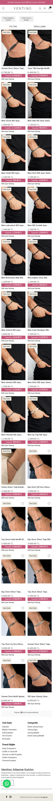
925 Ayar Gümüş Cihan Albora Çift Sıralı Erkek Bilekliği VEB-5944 (37, 697)
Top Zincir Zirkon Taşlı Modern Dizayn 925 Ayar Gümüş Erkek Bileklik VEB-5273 (39, 592)
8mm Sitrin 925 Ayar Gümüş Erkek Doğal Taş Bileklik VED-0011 (39, 382)
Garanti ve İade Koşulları (12, 754)
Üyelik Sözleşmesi (9, 757)
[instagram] (10, 797)
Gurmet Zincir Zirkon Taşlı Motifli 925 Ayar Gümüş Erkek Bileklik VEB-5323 (12, 68)
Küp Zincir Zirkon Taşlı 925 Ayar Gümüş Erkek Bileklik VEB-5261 (39, 539)
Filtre (13, 26)
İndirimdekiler (7, 733)
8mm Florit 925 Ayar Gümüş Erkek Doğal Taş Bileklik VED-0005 (39, 173)
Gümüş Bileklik (33, 733)
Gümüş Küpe (33, 730)
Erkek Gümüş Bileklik (26, 19)
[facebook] (7, 797)
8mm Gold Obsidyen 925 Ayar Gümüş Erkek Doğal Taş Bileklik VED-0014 (38, 330)
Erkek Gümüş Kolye (35, 727)
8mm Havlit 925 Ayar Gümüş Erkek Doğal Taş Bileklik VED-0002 (11, 173)
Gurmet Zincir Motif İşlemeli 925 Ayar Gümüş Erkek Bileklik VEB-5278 (13, 697)
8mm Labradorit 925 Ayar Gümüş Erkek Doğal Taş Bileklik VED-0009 (12, 225)
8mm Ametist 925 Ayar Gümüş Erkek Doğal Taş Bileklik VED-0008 (11, 382)
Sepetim (5, 727)
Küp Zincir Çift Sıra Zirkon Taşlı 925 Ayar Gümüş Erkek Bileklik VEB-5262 (40, 487)
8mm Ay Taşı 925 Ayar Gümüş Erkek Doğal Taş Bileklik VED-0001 (38, 435)
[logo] (22, 8)
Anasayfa (6, 739)
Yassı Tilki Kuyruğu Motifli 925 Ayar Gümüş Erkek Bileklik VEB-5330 (38, 68)
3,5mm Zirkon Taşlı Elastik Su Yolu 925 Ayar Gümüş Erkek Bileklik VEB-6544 (12, 487)
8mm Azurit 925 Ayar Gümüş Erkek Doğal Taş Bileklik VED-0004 (11, 121)
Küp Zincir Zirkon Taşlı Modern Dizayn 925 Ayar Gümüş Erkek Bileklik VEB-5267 (12, 592)
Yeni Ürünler (7, 736)
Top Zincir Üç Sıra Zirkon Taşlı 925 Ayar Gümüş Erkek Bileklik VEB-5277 (13, 644)
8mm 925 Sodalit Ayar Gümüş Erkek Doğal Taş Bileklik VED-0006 (38, 225)
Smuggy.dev (44, 797)
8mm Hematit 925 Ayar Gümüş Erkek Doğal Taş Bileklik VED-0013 (11, 435)
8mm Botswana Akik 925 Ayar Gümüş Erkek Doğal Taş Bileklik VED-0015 (12, 278)
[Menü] (4, 8)
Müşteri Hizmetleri (9, 730)
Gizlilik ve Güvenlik (9, 751)
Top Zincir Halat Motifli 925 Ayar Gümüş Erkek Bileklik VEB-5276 (13, 539)
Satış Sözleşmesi (9, 748)
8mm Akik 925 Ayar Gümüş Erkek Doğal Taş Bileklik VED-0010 (39, 121)
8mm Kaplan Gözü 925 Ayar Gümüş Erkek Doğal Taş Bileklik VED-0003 (38, 278)
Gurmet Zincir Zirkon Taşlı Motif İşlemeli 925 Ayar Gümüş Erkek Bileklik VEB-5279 (39, 644)
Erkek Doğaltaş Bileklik (8, 19)
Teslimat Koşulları (9, 760)
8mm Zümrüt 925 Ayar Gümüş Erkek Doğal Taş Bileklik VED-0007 (11, 330)
